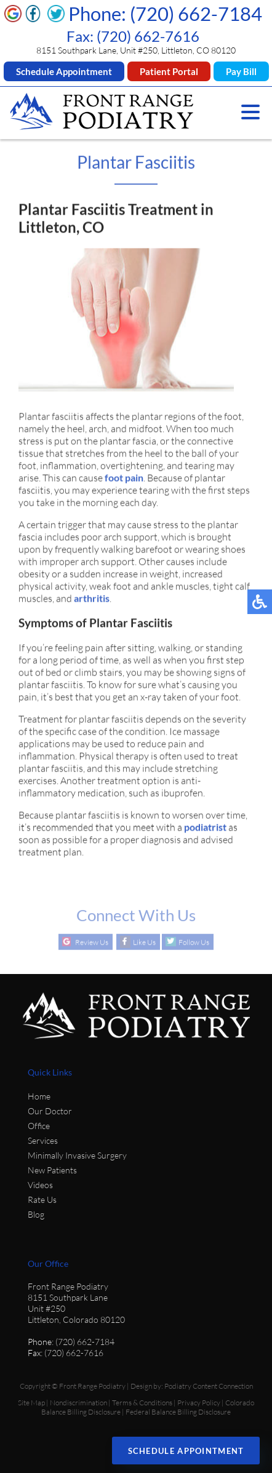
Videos (40, 1185)
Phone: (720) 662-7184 (165, 13)
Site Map (31, 1402)
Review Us (91, 942)
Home (39, 1096)
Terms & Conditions (142, 1402)
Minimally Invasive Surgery (77, 1155)
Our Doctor (50, 1111)
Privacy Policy (198, 1402)
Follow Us (193, 942)
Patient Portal (169, 71)
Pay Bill (241, 71)
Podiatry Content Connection (208, 1386)
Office (39, 1125)
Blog (36, 1214)
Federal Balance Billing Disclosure (178, 1411)
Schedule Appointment (64, 71)
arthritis (92, 599)
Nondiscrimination (78, 1402)
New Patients (52, 1170)
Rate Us (42, 1199)
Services (43, 1140)
